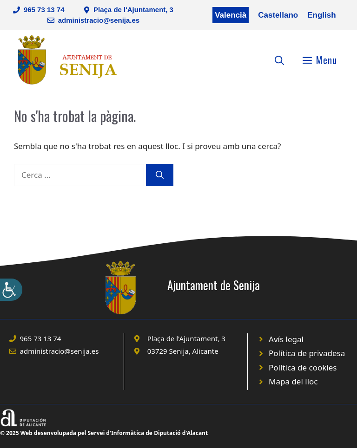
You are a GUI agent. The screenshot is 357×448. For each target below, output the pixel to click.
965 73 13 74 (44, 9)
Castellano (278, 15)
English (321, 15)
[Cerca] (159, 175)
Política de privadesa (307, 353)
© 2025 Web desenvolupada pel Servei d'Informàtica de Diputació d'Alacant (104, 433)
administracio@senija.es (99, 20)
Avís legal (286, 339)
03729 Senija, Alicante (182, 351)
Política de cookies (303, 367)
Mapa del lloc (293, 381)
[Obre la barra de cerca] (279, 60)
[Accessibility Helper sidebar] (11, 290)
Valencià (230, 15)
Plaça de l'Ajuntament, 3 (133, 9)
